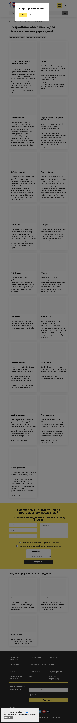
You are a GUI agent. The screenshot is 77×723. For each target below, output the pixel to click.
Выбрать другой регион (36, 14)
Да (23, 15)
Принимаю (8, 718)
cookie (25, 712)
